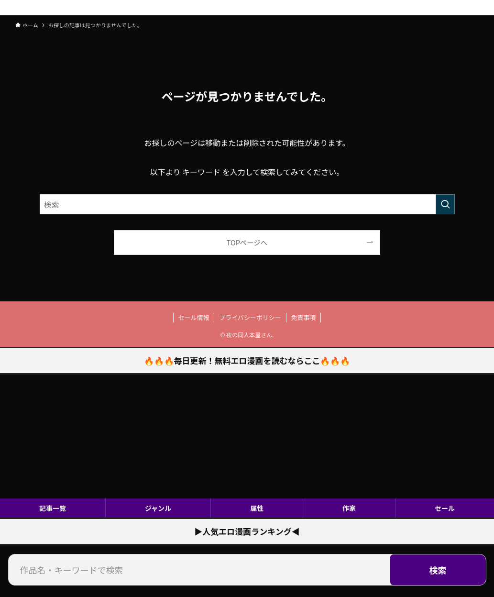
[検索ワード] (247, 204)
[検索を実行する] (445, 204)
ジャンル (158, 508)
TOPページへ (247, 242)
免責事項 (303, 317)
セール (445, 508)
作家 (349, 508)
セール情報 (193, 317)
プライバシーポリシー (250, 317)
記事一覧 (52, 508)
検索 (438, 570)
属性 (256, 508)
